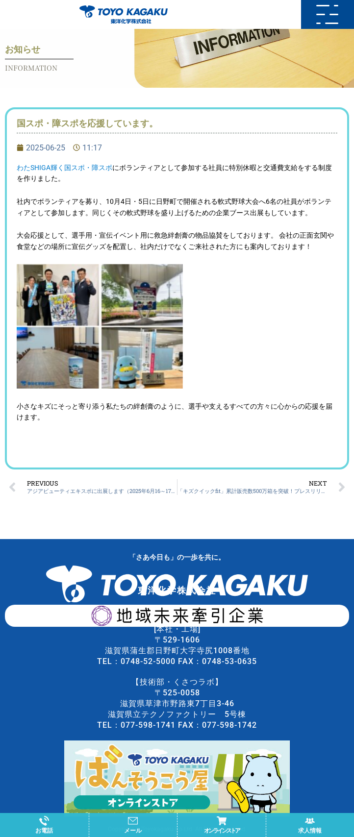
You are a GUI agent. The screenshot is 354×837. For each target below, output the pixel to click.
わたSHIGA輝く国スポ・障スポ (64, 168)
